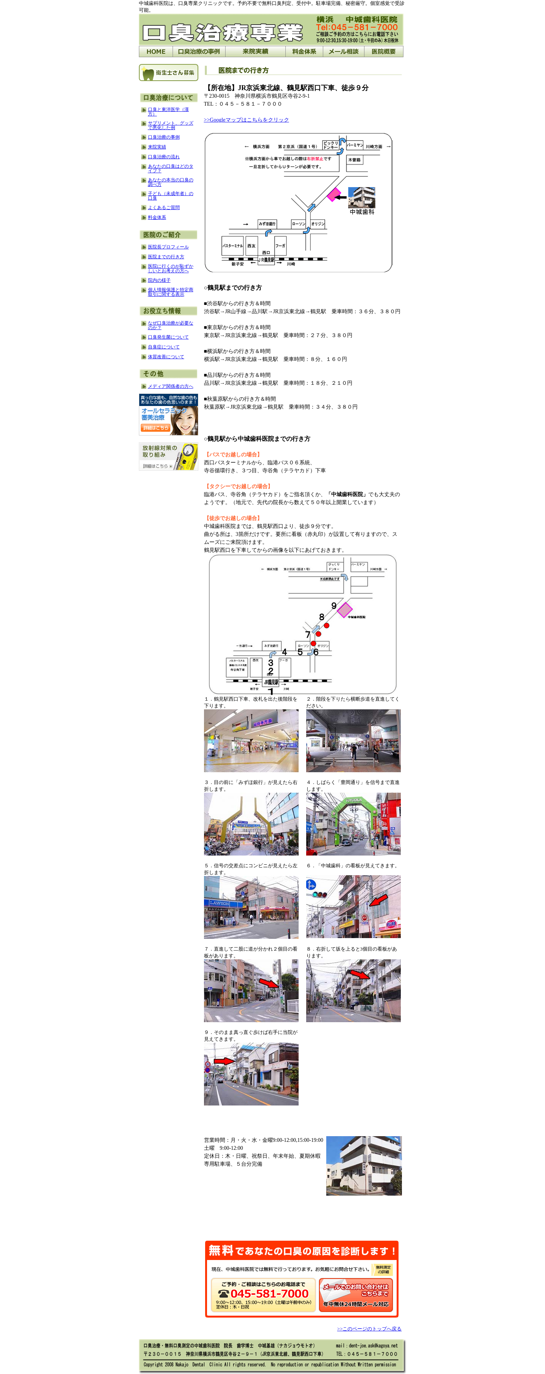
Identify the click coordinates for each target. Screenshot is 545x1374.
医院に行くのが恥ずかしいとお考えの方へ (170, 268)
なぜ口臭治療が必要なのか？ (170, 325)
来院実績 (157, 147)
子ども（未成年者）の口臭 (170, 196)
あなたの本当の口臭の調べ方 (170, 182)
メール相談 (343, 51)
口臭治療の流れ (164, 156)
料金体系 (304, 51)
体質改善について (166, 356)
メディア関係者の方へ (170, 386)
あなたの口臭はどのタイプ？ (170, 168)
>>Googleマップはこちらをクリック (246, 120)
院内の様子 (159, 280)
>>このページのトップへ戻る (369, 1329)
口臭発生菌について (168, 337)
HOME (156, 51)
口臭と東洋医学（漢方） (168, 112)
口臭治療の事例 (199, 51)
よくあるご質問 (164, 207)
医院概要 (383, 51)
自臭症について (164, 347)
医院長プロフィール (168, 247)
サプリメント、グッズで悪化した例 (170, 125)
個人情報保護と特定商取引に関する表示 (170, 292)
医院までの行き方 (166, 256)
